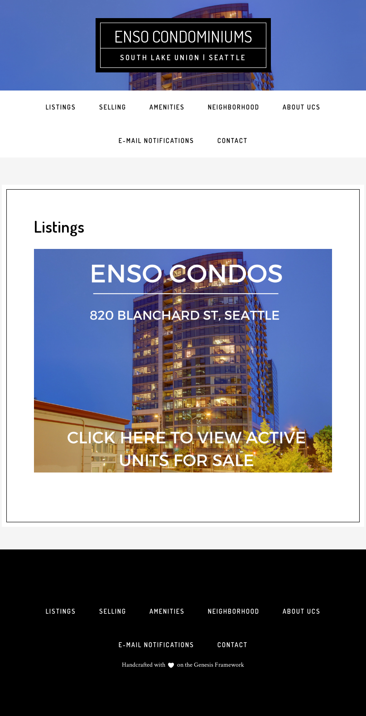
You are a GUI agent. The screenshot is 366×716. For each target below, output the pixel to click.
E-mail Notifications (156, 645)
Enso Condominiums (183, 36)
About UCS (302, 611)
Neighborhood (234, 611)
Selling (112, 611)
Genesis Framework (218, 665)
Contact (232, 645)
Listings (61, 611)
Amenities (167, 611)
